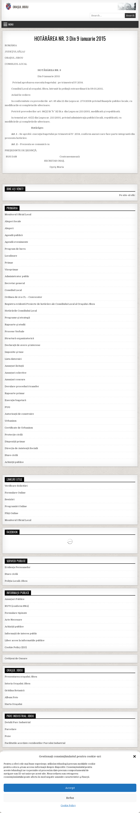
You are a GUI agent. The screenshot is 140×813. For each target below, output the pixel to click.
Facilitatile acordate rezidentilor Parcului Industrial (35, 743)
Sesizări (9, 499)
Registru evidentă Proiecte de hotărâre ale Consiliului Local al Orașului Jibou (50, 304)
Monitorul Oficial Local (18, 214)
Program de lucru (15, 248)
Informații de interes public (21, 633)
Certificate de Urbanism (19, 427)
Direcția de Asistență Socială (21, 448)
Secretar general (15, 283)
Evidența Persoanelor (17, 567)
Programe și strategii (17, 317)
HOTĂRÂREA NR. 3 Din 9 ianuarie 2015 (70, 38)
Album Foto (11, 697)
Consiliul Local (13, 290)
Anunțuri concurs (15, 379)
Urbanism (10, 420)
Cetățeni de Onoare (16, 658)
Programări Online (16, 506)
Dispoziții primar (15, 441)
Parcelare (10, 729)
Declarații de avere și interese (22, 345)
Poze (8, 736)
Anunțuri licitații (14, 365)
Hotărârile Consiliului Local (21, 310)
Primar (9, 262)
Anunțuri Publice (14, 599)
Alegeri (9, 228)
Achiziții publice (14, 462)
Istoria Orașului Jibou (17, 683)
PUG (7, 407)
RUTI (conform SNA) (17, 606)
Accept (70, 788)
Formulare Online (15, 492)
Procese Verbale (14, 331)
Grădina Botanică (14, 690)
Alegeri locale (13, 221)
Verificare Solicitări (16, 485)
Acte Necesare (13, 619)
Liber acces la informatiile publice (24, 640)
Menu (10, 24)
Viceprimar (11, 269)
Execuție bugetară (15, 400)
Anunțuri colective (15, 372)
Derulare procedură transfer (22, 386)
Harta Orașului (13, 704)
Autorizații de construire (19, 414)
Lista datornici (13, 359)
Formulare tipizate (16, 613)
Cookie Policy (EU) (16, 647)
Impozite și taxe (14, 352)
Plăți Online (11, 513)
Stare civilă (11, 455)
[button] (134, 756)
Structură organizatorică (19, 338)
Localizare (11, 255)
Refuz (70, 798)
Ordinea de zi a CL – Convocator (23, 297)
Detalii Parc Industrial (17, 722)
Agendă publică (14, 235)
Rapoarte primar (15, 393)
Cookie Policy (68, 805)
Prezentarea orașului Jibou (21, 676)
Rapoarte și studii (15, 324)
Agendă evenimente (16, 242)
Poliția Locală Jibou (16, 581)
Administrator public (17, 276)
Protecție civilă (14, 434)
